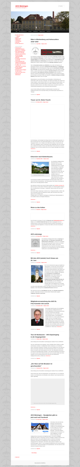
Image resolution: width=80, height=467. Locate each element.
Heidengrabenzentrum (58, 220)
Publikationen (35, 31)
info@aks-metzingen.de (59, 185)
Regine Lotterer (40, 35)
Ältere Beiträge (34, 452)
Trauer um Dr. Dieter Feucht (41, 100)
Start (16, 31)
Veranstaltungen (18, 41)
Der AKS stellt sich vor (23, 31)
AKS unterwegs (36, 234)
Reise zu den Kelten (38, 207)
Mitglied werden (42, 31)
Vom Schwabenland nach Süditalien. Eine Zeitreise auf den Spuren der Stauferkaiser (20, 62)
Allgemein (38, 94)
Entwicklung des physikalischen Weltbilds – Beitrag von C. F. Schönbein (20, 49)
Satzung (18, 36)
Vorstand (29, 31)
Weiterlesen (33, 148)
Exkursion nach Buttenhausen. (42, 157)
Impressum (48, 31)
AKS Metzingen (21, 6)
